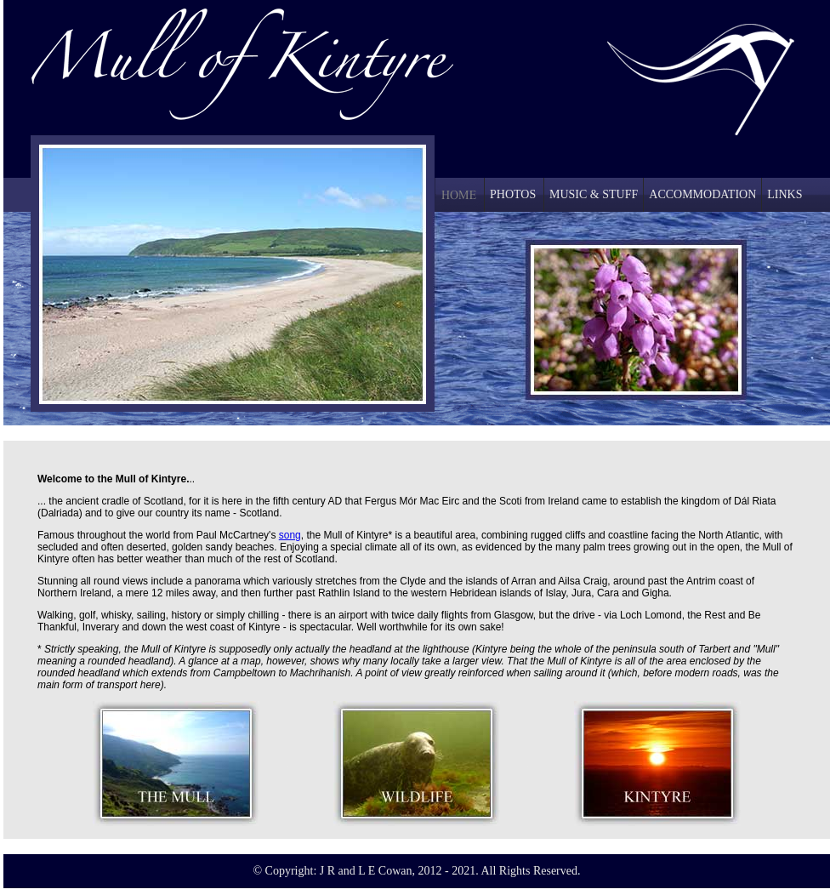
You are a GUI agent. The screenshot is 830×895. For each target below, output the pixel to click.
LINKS (784, 194)
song (290, 535)
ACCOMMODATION (702, 194)
